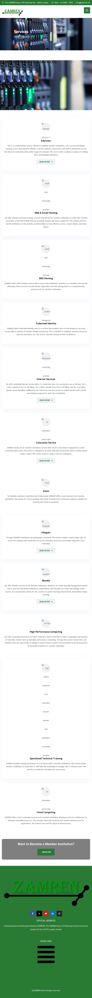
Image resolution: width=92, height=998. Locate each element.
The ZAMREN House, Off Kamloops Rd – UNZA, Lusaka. (27, 2)
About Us (48, 966)
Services (48, 975)
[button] (46, 954)
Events (48, 978)
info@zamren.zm (83, 2)
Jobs (48, 981)
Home (16, 37)
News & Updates (48, 972)
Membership (48, 969)
